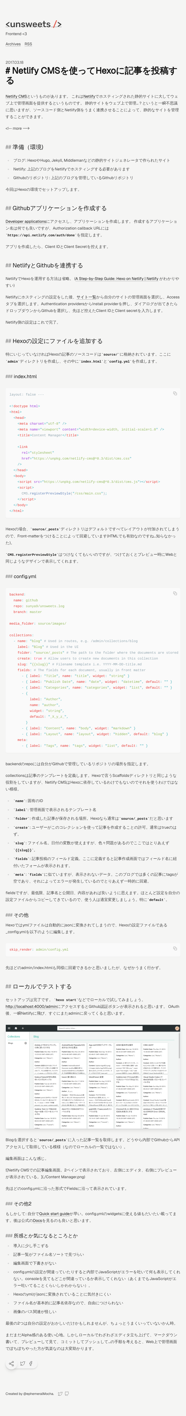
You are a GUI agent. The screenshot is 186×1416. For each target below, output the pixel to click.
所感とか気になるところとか (46, 1236)
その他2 (22, 1204)
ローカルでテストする (42, 986)
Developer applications (26, 221)
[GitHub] (66, 1394)
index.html (25, 376)
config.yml (25, 576)
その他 (21, 915)
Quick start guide (54, 1213)
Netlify (89, 96)
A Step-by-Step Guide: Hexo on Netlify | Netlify (116, 278)
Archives (13, 44)
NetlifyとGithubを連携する (48, 265)
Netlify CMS (16, 96)
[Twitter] (60, 1394)
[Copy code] (175, 393)
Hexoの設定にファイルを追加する (58, 341)
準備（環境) (28, 147)
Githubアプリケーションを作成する (60, 208)
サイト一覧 (86, 297)
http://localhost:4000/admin (31, 1006)
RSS (28, 44)
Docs (37, 1220)
